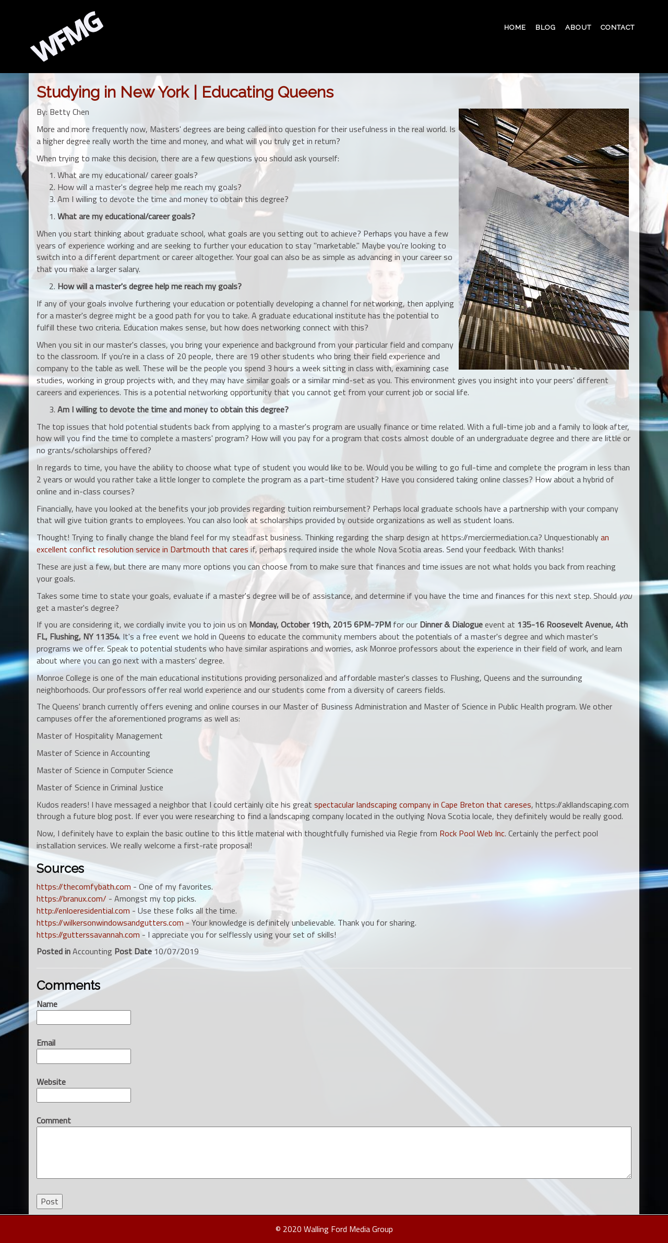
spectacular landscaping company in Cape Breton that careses (422, 804)
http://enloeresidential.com (83, 910)
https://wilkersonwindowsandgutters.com (110, 922)
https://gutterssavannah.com (88, 934)
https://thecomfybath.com (84, 886)
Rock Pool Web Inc (472, 833)
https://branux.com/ (71, 898)
